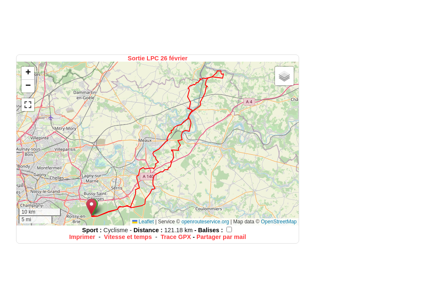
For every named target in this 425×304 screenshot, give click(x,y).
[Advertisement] (158, 26)
